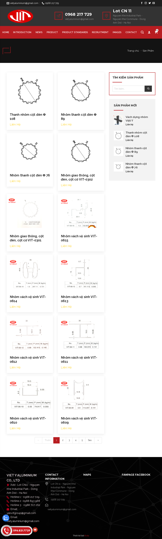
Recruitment (100, 32)
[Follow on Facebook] (141, 3)
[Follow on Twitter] (149, 3)
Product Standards (75, 32)
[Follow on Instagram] (145, 3)
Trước (48, 440)
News (39, 32)
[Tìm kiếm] (142, 32)
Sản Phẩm (148, 50)
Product (52, 32)
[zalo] (5, 518)
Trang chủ (133, 50)
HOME (5, 32)
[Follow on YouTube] (35, 529)
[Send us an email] (153, 3)
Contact (131, 32)
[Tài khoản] (149, 32)
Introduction (22, 32)
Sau (90, 440)
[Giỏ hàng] (156, 32)
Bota (87, 535)
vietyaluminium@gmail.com (62, 509)
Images (117, 32)
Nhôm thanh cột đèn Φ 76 (30, 175)
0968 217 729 (58, 499)
